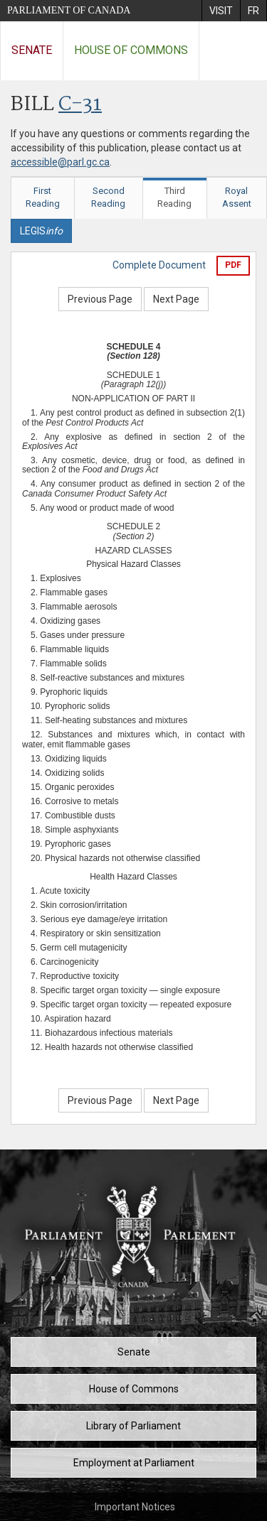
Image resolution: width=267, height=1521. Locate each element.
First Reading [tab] (43, 197)
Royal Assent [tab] (236, 197)
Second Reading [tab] (108, 197)
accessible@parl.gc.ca (60, 162)
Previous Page (100, 299)
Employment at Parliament (133, 1462)
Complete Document (159, 265)
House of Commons (131, 50)
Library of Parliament (133, 1425)
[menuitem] (220, 10)
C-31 (80, 105)
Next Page (176, 299)
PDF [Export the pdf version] (233, 265)
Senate (31, 50)
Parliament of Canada (68, 10)
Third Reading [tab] (174, 197)
